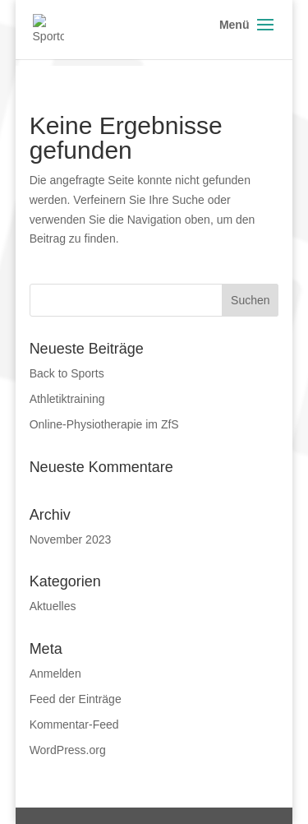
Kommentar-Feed (74, 724)
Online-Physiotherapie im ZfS (104, 424)
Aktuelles (53, 606)
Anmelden (55, 673)
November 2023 (71, 539)
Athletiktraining (67, 398)
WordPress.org (68, 750)
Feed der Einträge (76, 699)
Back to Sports (67, 373)
